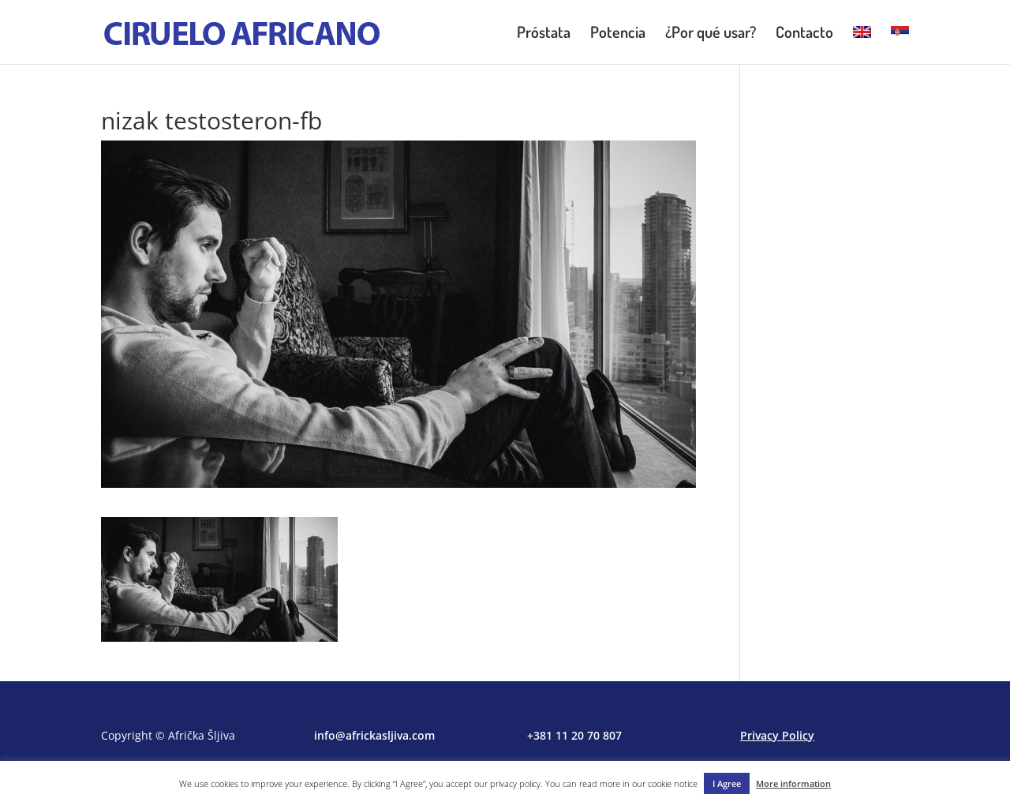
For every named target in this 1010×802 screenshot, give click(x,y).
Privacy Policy (777, 735)
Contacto (804, 34)
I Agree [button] (727, 783)
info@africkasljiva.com (374, 735)
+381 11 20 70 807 (574, 735)
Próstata (543, 34)
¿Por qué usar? (710, 34)
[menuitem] (862, 45)
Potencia (617, 34)
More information (793, 783)
